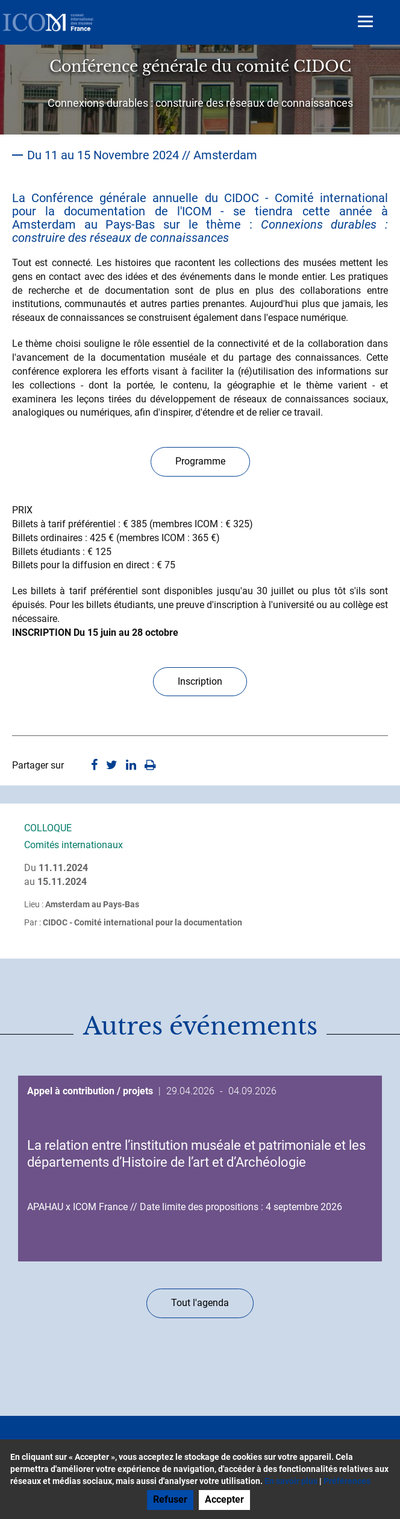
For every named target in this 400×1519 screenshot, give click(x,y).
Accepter (224, 1499)
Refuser (170, 1499)
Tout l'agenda (200, 1302)
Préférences (346, 1481)
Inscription (200, 681)
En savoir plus (290, 1481)
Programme (200, 461)
